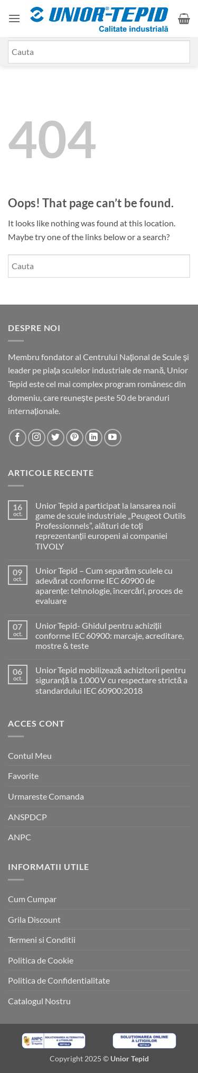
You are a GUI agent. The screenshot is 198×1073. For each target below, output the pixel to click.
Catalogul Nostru (39, 1001)
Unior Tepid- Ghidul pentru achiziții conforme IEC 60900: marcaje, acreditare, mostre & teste (109, 635)
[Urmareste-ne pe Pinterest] (74, 437)
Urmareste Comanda (46, 796)
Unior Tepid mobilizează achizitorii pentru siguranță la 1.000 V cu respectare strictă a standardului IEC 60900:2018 (111, 680)
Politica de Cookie (40, 960)
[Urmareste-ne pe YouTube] (112, 437)
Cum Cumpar (32, 899)
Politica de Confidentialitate (59, 980)
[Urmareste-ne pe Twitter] (55, 437)
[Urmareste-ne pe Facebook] (17, 437)
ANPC (19, 837)
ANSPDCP (27, 817)
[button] (14, 18)
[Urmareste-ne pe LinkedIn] (93, 437)
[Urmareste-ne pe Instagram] (36, 437)
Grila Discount (34, 919)
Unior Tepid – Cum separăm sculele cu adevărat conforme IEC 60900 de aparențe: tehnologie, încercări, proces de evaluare (109, 585)
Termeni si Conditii (42, 939)
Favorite (23, 776)
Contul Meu (30, 755)
